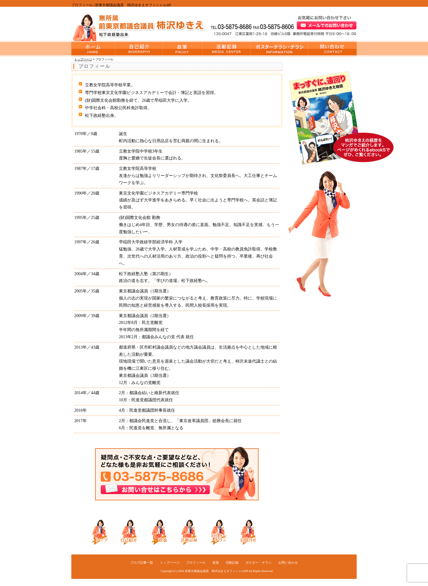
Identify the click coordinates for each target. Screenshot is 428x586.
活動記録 (226, 48)
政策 (182, 48)
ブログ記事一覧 (141, 562)
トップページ (93, 48)
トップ (98, 532)
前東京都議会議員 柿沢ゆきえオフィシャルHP (216, 571)
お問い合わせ (332, 48)
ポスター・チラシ (279, 48)
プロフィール (139, 48)
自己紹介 (127, 532)
